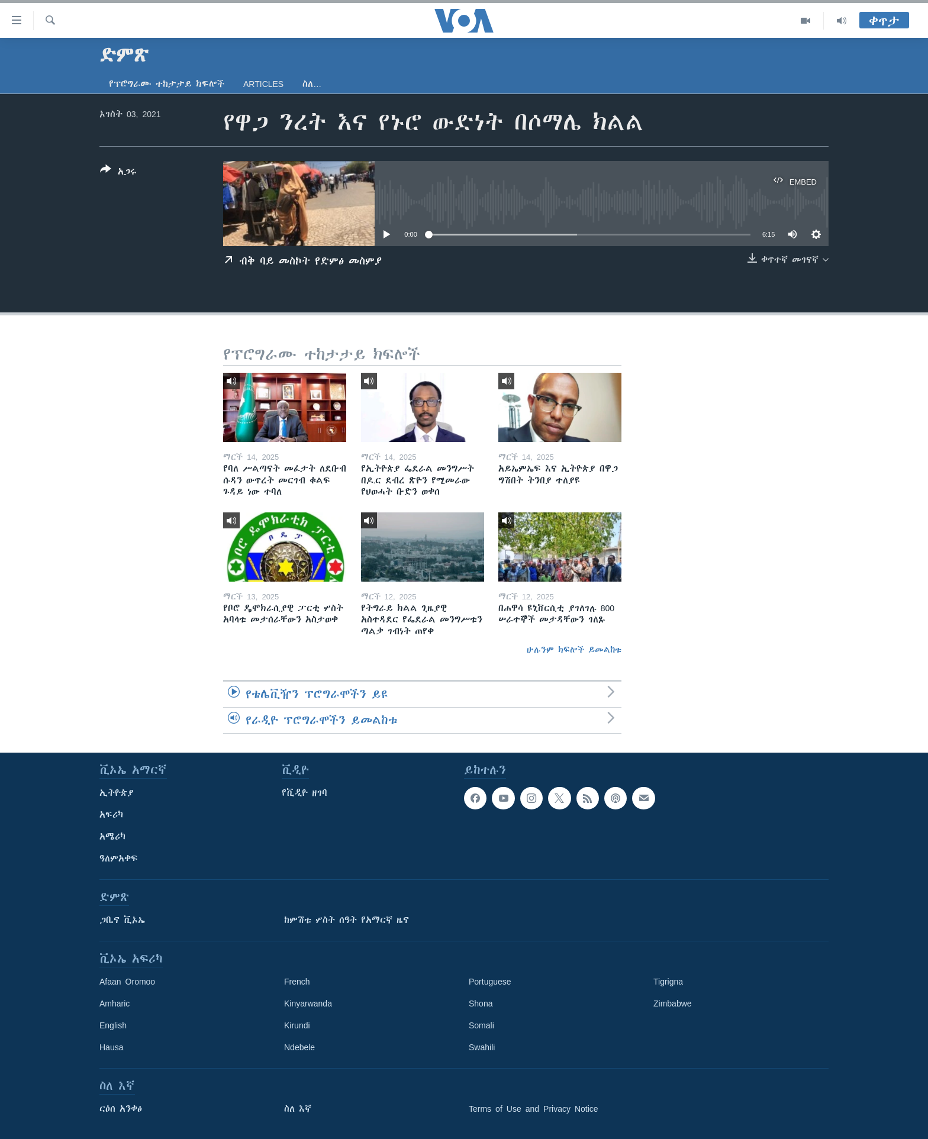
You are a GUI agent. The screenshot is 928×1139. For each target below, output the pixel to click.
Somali (481, 1025)
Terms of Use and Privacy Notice (533, 1108)
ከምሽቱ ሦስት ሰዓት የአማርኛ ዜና (346, 920)
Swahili (482, 1047)
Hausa (111, 1047)
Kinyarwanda (308, 1003)
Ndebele (299, 1047)
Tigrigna (668, 981)
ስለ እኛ (297, 1108)
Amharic (114, 1003)
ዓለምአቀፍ (118, 858)
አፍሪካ (111, 814)
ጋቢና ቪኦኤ (122, 920)
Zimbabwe (672, 1003)
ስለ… (311, 84)
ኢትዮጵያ (116, 793)
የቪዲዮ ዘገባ (304, 793)
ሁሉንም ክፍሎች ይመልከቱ (574, 649)
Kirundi (297, 1025)
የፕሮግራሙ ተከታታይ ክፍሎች (166, 84)
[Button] (118, 173)
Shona (480, 1003)
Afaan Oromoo (127, 981)
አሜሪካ (112, 836)
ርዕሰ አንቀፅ (120, 1108)
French (297, 981)
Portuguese (490, 981)
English (113, 1025)
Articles (263, 84)
